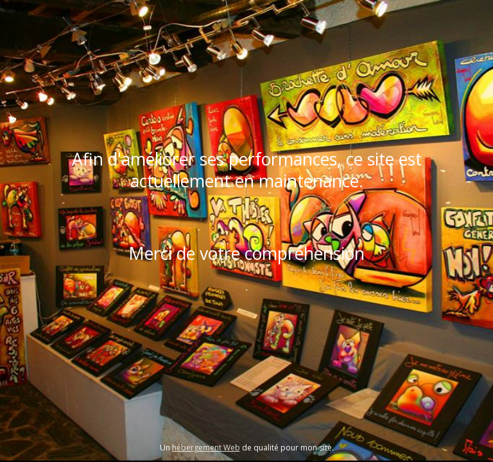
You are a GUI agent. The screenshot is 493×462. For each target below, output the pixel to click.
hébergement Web (206, 447)
